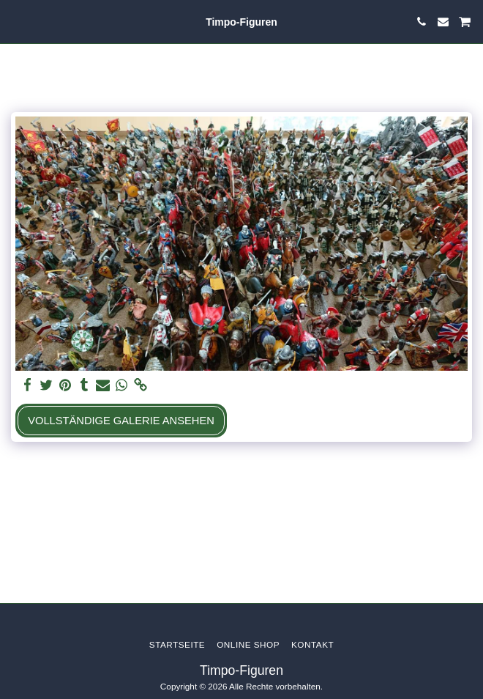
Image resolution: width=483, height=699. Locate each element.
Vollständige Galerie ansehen (121, 420)
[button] (16, 21)
